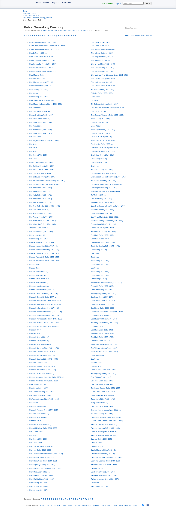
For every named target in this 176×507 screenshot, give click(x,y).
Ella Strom (33, 435)
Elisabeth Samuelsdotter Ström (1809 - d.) (44, 326)
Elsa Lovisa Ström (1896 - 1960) (102, 228)
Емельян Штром (97, 446)
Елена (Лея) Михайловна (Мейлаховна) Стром (47, 46)
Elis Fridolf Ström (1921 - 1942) (40, 395)
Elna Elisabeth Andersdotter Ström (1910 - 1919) (108, 177)
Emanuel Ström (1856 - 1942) (101, 439)
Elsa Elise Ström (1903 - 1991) (102, 290)
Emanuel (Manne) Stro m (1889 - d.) (104, 432)
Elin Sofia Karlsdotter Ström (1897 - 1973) (44, 206)
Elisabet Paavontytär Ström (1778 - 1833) (44, 261)
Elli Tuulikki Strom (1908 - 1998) (102, 90)
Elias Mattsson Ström (37, 79)
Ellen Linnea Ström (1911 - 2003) (103, 64)
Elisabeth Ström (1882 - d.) (39, 341)
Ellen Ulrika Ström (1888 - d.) (101, 82)
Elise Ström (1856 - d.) (37, 384)
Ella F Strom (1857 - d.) (37, 432)
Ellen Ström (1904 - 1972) (38, 490)
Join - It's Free (107, 4)
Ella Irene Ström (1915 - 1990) (40, 450)
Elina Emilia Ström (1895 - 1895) (41, 162)
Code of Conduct (106, 505)
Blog (115, 505)
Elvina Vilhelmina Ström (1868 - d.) (103, 395)
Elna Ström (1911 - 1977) (100, 162)
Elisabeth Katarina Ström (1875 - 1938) (43, 359)
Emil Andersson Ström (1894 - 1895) (104, 465)
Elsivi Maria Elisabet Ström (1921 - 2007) (106, 388)
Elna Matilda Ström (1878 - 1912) (103, 151)
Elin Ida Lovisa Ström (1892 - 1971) (42, 177)
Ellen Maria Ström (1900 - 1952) (102, 71)
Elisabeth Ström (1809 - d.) (39, 337)
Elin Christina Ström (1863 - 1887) (41, 166)
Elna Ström (95, 166)
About (42, 505)
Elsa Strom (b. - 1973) (99, 279)
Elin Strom (33, 159)
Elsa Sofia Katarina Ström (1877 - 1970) (105, 246)
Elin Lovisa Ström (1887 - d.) (39, 119)
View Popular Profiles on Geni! (138, 36)
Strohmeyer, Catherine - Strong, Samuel (37, 18)
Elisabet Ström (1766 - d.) (38, 282)
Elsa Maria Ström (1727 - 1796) (102, 337)
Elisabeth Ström (35, 330)
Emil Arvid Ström (97, 468)
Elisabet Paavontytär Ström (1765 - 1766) (44, 257)
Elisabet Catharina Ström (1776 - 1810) (43, 293)
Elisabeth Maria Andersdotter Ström (42, 366)
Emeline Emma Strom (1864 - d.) (103, 454)
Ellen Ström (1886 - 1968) (38, 486)
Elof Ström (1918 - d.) (98, 195)
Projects (55, 2)
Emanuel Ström (96, 443)
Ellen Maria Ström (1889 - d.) (39, 472)
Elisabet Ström (34, 264)
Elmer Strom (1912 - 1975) (100, 133)
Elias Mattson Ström (36, 75)
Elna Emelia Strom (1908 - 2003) (103, 140)
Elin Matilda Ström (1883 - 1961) (41, 202)
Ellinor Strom (95, 97)
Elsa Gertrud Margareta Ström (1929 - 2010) (107, 221)
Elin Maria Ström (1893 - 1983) (40, 188)
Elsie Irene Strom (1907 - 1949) (102, 381)
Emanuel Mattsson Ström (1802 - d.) (104, 435)
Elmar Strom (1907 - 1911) (100, 122)
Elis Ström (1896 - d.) (37, 235)
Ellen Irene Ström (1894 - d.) (101, 60)
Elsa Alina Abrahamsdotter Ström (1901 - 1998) (108, 206)
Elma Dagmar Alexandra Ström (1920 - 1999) (107, 115)
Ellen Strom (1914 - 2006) (100, 46)
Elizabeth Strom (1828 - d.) (39, 414)
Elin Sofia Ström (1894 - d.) (39, 210)
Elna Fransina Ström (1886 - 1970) (103, 181)
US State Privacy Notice (83, 505)
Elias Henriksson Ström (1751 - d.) (41, 68)
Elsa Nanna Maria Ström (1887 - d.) (104, 344)
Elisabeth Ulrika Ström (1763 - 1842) (42, 370)
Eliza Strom (33, 403)
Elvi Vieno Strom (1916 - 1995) (102, 414)
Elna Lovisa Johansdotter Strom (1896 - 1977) (107, 184)
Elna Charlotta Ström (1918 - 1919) (103, 173)
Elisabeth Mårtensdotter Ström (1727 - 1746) (45, 312)
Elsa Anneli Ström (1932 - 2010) (102, 210)
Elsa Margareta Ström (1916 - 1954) (104, 319)
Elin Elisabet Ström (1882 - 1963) (41, 170)
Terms (64, 505)
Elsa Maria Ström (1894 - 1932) (102, 333)
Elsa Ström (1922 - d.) (99, 250)
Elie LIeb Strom (35, 108)
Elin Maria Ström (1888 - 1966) (40, 122)
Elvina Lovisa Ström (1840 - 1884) (103, 392)
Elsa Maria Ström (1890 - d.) (101, 341)
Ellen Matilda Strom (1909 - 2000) (41, 479)
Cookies (96, 505)
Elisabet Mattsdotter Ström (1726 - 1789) (44, 250)
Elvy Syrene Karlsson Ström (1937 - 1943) (106, 417)
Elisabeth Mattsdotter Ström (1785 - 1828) (44, 315)
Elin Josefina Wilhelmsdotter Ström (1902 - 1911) (47, 181)
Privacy (70, 505)
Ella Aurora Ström (35, 443)
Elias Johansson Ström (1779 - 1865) (42, 71)
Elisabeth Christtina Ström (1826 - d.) (42, 352)
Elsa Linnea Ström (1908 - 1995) (102, 308)
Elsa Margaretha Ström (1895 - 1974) (104, 323)
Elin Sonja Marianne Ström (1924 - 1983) (44, 140)
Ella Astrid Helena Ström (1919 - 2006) (43, 428)
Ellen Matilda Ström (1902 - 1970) (103, 79)
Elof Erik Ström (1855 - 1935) (101, 199)
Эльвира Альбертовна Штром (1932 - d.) (106, 410)
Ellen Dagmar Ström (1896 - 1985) (41, 457)
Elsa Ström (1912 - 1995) (100, 261)
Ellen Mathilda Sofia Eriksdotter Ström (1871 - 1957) (110, 75)
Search (147, 3)
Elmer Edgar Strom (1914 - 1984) (103, 130)
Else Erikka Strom (97, 355)
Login (117, 4)
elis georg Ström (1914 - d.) (39, 228)
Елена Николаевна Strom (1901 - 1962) (44, 49)
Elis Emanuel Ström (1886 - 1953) (41, 392)
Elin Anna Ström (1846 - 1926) (40, 111)
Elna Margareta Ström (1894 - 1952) (104, 188)
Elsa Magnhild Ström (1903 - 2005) (103, 232)
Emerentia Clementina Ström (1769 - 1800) (106, 457)
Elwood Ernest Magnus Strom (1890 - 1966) (107, 421)
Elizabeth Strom (35, 421)
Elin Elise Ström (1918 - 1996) (40, 173)
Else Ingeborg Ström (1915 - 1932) (103, 374)
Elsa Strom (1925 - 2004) (100, 275)
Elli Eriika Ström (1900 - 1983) (102, 93)
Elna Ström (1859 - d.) (99, 159)
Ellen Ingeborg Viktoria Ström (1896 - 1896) (45, 468)
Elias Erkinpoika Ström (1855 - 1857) (42, 64)
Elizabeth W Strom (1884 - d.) (40, 424)
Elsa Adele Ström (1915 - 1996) (102, 202)
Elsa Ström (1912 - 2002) (100, 272)
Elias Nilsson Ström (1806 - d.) (40, 86)
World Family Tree (125, 505)
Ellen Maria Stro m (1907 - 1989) (41, 475)
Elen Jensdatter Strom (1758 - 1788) (42, 42)
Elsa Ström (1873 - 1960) (100, 264)
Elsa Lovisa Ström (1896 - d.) (101, 315)
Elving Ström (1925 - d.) (99, 403)
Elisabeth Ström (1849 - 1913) (40, 344)
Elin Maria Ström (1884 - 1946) (40, 130)
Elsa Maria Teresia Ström (100, 239)
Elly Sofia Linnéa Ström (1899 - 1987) (104, 104)
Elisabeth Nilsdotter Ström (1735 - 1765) (44, 323)
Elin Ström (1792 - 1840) (38, 155)
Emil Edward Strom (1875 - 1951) (103, 472)
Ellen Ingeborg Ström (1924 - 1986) (42, 465)
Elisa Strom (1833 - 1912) (38, 239)
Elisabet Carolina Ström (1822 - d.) (42, 290)
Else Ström (95, 359)
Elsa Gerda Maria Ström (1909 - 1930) (105, 217)
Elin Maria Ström (35, 126)
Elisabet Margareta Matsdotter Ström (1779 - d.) (46, 377)
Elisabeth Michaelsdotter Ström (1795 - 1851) (45, 319)
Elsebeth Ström (96, 363)
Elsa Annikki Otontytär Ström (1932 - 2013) (106, 282)
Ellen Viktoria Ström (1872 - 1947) (103, 86)
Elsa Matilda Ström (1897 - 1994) (103, 242)
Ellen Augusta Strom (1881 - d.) (102, 57)
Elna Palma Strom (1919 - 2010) (102, 155)
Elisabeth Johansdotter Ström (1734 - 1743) (45, 304)
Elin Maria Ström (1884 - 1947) (40, 133)
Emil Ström (95, 483)
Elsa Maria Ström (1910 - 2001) (102, 330)
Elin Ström (33, 144)
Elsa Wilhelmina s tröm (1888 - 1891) (104, 352)
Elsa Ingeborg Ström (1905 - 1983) (103, 293)
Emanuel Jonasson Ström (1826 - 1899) (105, 428)
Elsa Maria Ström (97, 326)
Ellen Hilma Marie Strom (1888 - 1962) (43, 461)
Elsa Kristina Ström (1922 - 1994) (103, 304)
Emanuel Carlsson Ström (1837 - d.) (104, 424)
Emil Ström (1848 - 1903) (100, 486)
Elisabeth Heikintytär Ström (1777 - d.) (43, 297)
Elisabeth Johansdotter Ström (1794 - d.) (44, 308)
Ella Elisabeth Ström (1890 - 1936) (41, 446)
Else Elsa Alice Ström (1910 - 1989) (104, 370)
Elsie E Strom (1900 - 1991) (101, 377)
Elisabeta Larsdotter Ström (39, 286)
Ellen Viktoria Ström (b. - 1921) (102, 53)
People (46, 2)
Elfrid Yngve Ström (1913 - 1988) (41, 57)
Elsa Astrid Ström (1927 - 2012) (102, 286)
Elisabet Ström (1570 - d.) (38, 275)
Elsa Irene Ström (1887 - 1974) (102, 297)
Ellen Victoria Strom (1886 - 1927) (103, 49)
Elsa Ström (95, 253)
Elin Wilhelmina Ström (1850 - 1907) (42, 221)
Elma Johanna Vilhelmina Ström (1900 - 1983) (107, 108)
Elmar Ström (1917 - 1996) (100, 119)
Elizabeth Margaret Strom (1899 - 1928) (43, 410)
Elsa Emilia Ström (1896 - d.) (101, 213)
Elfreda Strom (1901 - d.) (38, 53)
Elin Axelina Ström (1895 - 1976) (41, 115)
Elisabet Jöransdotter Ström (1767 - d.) (43, 246)
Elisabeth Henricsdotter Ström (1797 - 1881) (45, 301)
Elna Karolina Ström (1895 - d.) (102, 144)
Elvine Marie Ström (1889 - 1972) (103, 399)
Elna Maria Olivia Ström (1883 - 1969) (104, 148)
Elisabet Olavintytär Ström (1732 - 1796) (44, 253)
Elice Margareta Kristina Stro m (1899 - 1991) (45, 104)
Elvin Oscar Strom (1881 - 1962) (102, 406)
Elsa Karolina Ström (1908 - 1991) (103, 301)
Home (38, 2)
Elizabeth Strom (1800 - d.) (39, 417)
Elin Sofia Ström (35, 137)
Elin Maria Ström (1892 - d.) (39, 191)
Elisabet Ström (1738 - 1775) (39, 279)
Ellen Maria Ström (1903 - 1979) (102, 68)
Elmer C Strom (96, 126)
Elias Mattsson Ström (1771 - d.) (41, 82)
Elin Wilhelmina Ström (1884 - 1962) (42, 224)
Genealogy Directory (30, 13)
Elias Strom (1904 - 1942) (38, 97)
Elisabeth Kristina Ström (38, 363)
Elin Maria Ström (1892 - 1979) (40, 195)
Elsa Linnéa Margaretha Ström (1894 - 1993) (107, 312)
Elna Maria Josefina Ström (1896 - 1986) (105, 191)
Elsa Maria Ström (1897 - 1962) (102, 235)
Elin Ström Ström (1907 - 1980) (40, 213)
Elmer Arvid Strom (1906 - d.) (101, 137)
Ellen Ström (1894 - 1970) (100, 42)
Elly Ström (94, 100)
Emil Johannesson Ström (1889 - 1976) (105, 479)
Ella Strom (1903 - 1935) (38, 439)
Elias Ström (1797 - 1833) (38, 90)
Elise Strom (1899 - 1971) (38, 388)
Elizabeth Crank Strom (37, 406)
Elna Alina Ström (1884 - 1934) (102, 170)
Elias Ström (33, 93)
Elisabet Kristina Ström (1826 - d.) (41, 374)
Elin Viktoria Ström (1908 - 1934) (41, 217)
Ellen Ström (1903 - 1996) (38, 483)
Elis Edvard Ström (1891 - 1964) (41, 232)
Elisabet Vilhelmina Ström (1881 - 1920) (43, 381)
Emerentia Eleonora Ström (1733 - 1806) (105, 461)
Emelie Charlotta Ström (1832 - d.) (103, 450)
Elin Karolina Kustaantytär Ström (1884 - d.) (45, 184)
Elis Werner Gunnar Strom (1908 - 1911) (44, 399)
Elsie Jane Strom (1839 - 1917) (102, 384)
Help (135, 505)
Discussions (66, 2)
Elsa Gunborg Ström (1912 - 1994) (103, 224)
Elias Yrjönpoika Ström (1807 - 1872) (42, 100)
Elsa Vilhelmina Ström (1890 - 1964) (104, 348)
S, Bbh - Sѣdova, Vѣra (31, 16)
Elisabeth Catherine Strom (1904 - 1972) (44, 348)
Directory (49, 505)
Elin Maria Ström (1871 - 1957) (40, 199)
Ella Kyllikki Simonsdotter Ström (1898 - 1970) (46, 454)
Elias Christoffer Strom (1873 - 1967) (42, 60)
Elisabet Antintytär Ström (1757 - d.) (42, 242)
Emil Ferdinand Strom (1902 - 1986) (104, 475)
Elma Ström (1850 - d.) (99, 111)
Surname (57, 505)
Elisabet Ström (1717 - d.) (38, 272)
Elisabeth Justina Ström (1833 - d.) (42, 355)
